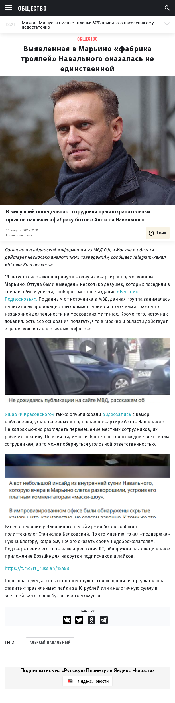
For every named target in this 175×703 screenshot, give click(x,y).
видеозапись (116, 414)
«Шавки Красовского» (29, 414)
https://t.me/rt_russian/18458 (37, 568)
